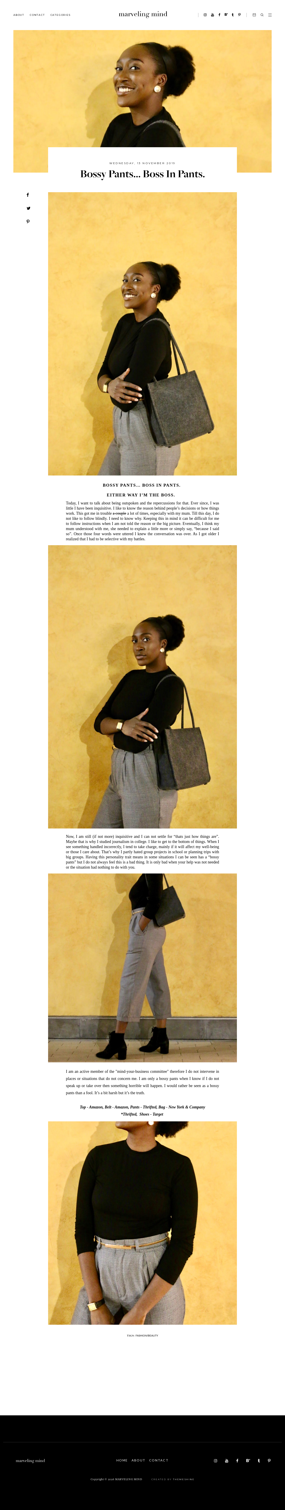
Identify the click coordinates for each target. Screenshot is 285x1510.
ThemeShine (183, 1479)
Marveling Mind (128, 1479)
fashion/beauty (147, 1335)
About (18, 14)
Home (120, 1460)
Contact (37, 14)
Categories (60, 14)
